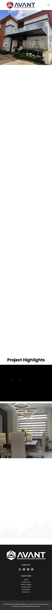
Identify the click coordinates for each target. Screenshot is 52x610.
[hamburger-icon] (48, 5)
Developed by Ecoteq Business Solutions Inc (26, 606)
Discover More (26, 515)
